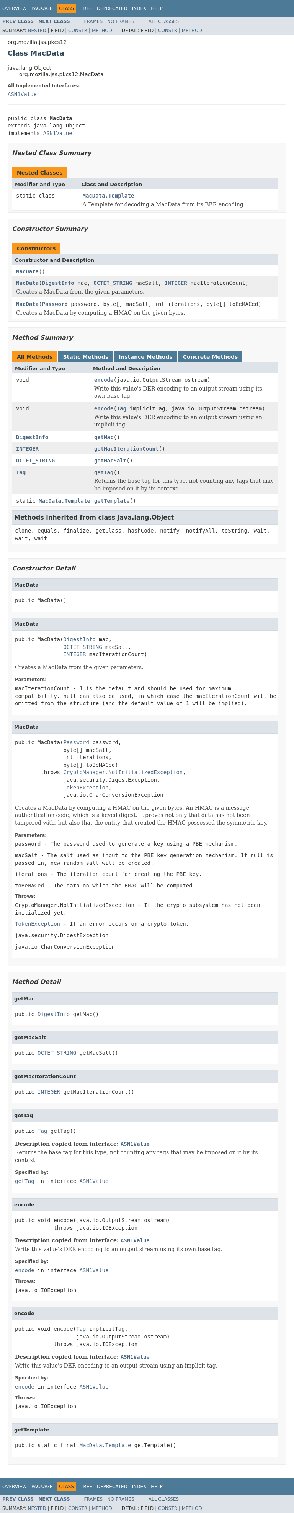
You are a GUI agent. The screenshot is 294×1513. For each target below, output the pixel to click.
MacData (27, 271)
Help (157, 8)
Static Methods (85, 357)
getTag (104, 472)
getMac (104, 437)
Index (139, 8)
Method (102, 30)
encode (104, 380)
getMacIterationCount (126, 449)
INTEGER (176, 283)
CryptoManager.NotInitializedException (123, 772)
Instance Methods (145, 357)
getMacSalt (110, 460)
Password (54, 304)
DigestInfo (58, 283)
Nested (37, 30)
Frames (93, 21)
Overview (14, 8)
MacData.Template (108, 196)
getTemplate (112, 501)
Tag (121, 408)
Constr (77, 30)
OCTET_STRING (112, 283)
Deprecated (112, 8)
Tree (86, 8)
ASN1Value (22, 94)
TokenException (85, 787)
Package (41, 8)
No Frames (120, 21)
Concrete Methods (210, 357)
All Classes (164, 21)
